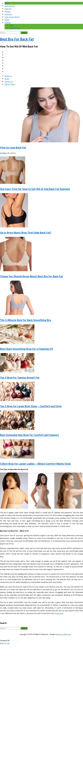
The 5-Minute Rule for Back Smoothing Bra (25, 320)
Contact (8, 22)
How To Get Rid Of (12, 17)
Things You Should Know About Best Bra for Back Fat (31, 276)
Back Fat (8, 8)
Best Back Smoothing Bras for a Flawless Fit (26, 349)
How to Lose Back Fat (13, 147)
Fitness (7, 11)
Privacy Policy (14, 28)
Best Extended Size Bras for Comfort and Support (29, 435)
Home (7, 3)
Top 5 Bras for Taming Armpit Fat (19, 377)
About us (8, 76)
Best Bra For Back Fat (17, 39)
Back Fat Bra (9, 6)
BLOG (7, 19)
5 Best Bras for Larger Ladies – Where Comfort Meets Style (35, 464)
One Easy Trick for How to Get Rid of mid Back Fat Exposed (35, 189)
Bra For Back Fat (64, 634)
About (11, 25)
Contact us (9, 81)
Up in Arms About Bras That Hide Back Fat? (25, 232)
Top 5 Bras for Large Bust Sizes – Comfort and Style (31, 406)
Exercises (8, 14)
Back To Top (5, 643)
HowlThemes (15, 640)
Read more (59, 613)
